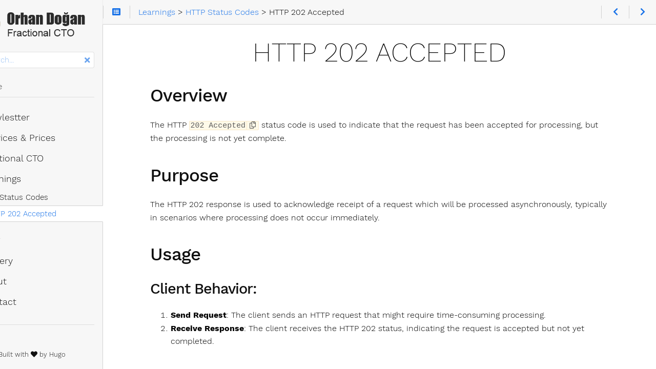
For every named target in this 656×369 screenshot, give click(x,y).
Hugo (102, 357)
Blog (23, 243)
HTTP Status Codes (51, 200)
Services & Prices (51, 141)
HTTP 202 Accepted (60, 216)
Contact (31, 305)
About (27, 284)
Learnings (34, 182)
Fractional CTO (45, 161)
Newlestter (38, 120)
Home (24, 89)
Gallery (30, 264)
